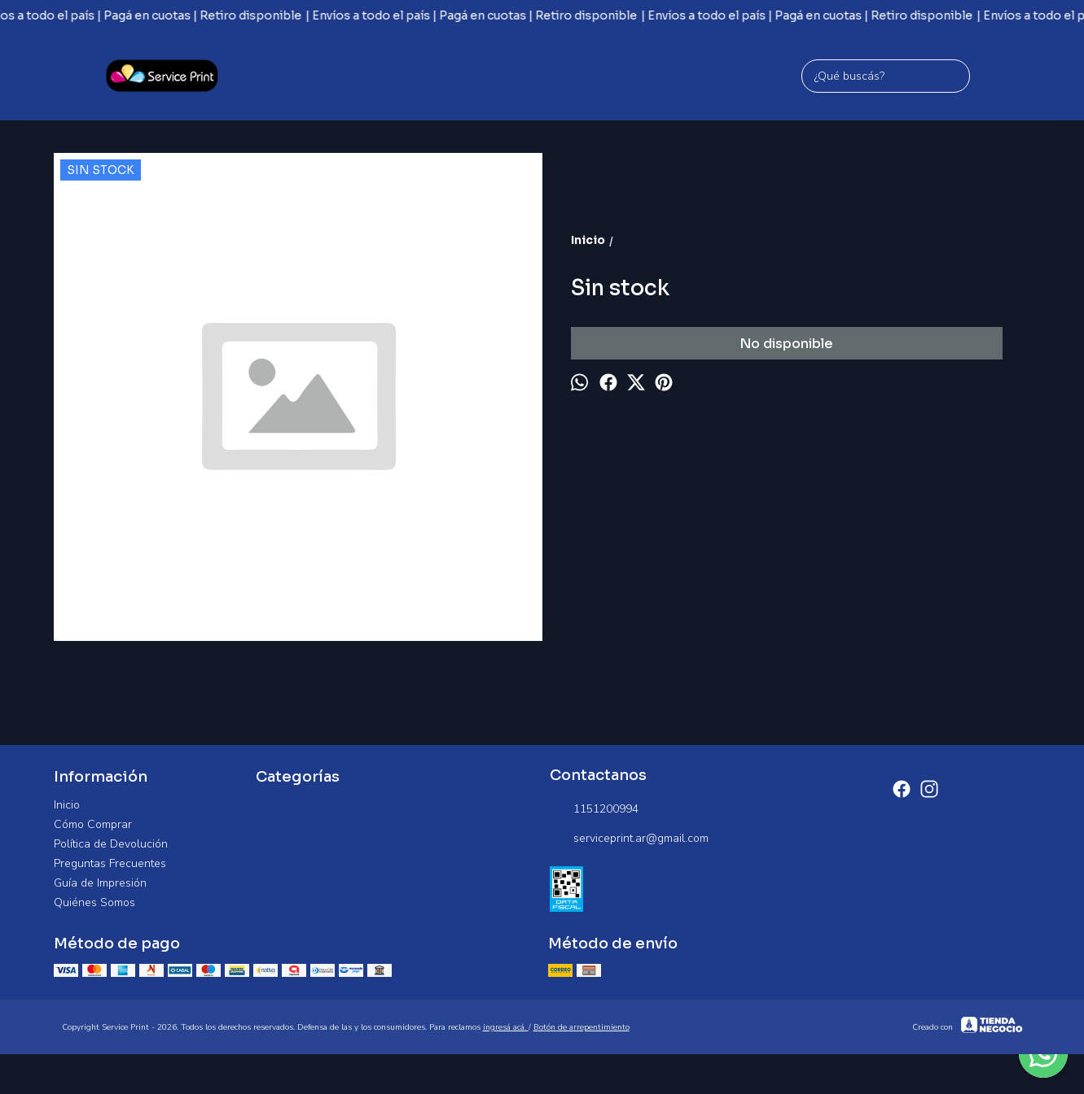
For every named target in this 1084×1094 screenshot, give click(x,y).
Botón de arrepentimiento (581, 1027)
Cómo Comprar (93, 824)
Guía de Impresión (100, 883)
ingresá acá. (506, 1027)
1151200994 (594, 809)
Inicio (67, 805)
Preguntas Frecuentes (110, 863)
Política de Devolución (111, 844)
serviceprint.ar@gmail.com (629, 838)
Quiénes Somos (94, 902)
